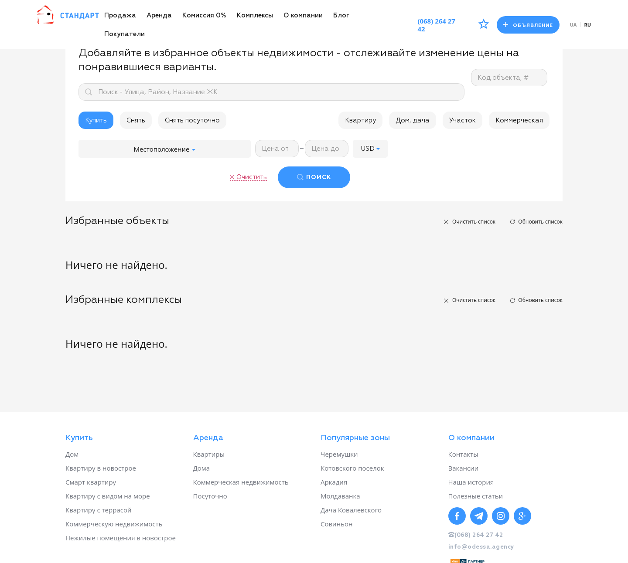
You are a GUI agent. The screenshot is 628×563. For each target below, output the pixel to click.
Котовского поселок (352, 468)
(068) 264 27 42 (436, 25)
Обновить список (540, 221)
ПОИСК (318, 177)
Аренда (159, 15)
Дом (71, 454)
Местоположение (165, 149)
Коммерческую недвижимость (113, 523)
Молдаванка (340, 496)
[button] (370, 149)
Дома (201, 468)
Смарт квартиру (90, 482)
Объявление (528, 25)
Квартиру (360, 120)
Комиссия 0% (204, 15)
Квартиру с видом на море (107, 496)
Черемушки (339, 454)
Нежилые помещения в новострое (120, 537)
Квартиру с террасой (98, 509)
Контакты (463, 454)
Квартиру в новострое (100, 468)
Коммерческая (519, 120)
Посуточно (210, 496)
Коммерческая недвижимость (241, 482)
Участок (462, 120)
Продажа (120, 15)
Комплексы (255, 15)
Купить (96, 120)
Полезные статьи (475, 496)
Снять (135, 120)
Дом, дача (413, 120)
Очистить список (473, 221)
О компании (303, 15)
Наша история (471, 482)
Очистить (251, 177)
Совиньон (336, 523)
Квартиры (209, 454)
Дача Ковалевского (351, 509)
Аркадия (334, 482)
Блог (341, 15)
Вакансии (463, 468)
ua (573, 24)
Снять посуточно (192, 120)
